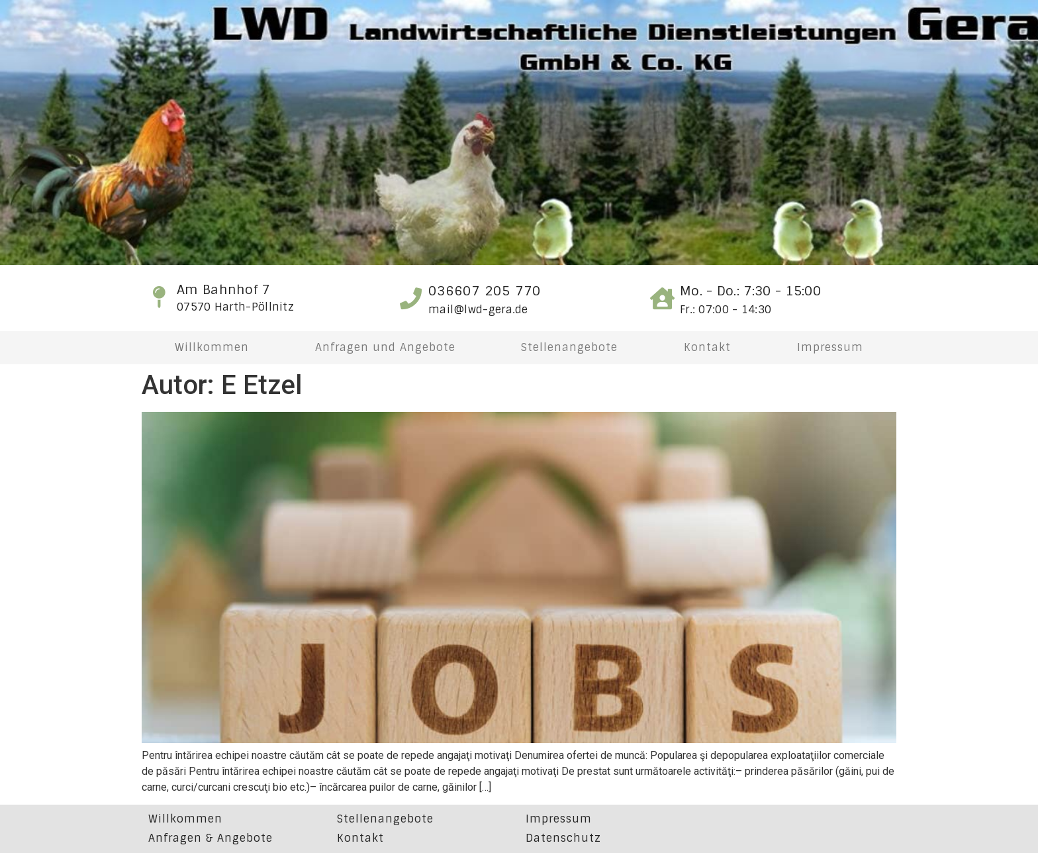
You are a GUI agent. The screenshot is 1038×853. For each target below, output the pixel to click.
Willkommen (212, 347)
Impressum (830, 347)
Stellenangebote (569, 347)
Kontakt (707, 347)
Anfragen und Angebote (385, 347)
